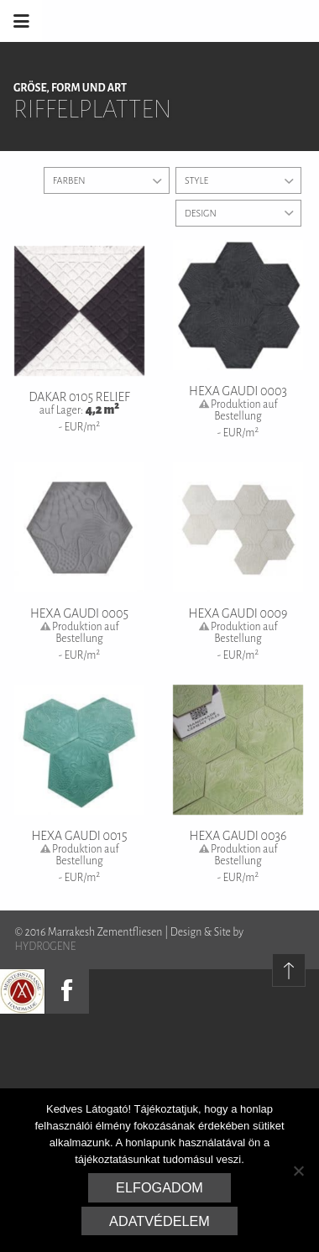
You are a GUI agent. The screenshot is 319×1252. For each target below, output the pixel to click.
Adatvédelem (159, 1221)
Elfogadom (159, 1187)
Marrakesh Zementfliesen (191, 21)
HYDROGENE (45, 946)
